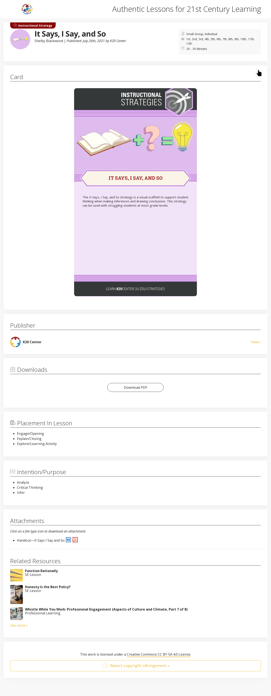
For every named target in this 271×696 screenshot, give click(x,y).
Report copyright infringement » (135, 666)
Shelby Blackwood (49, 40)
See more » (19, 625)
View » (256, 342)
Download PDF (135, 387)
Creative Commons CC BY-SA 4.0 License (158, 654)
